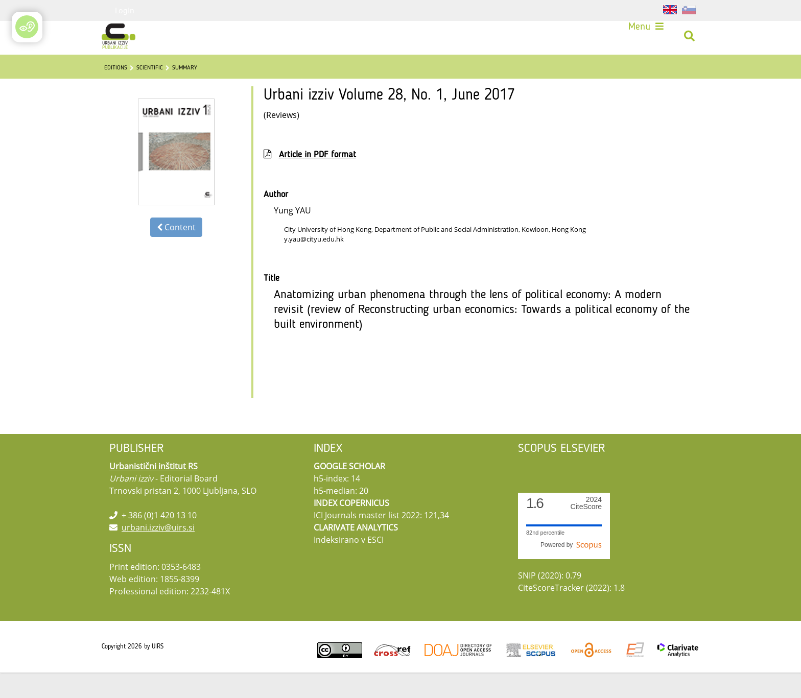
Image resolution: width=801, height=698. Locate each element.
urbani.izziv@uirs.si (158, 553)
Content (176, 252)
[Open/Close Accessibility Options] (28, 27)
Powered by (571, 570)
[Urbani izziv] (118, 36)
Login (124, 10)
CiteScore (586, 528)
